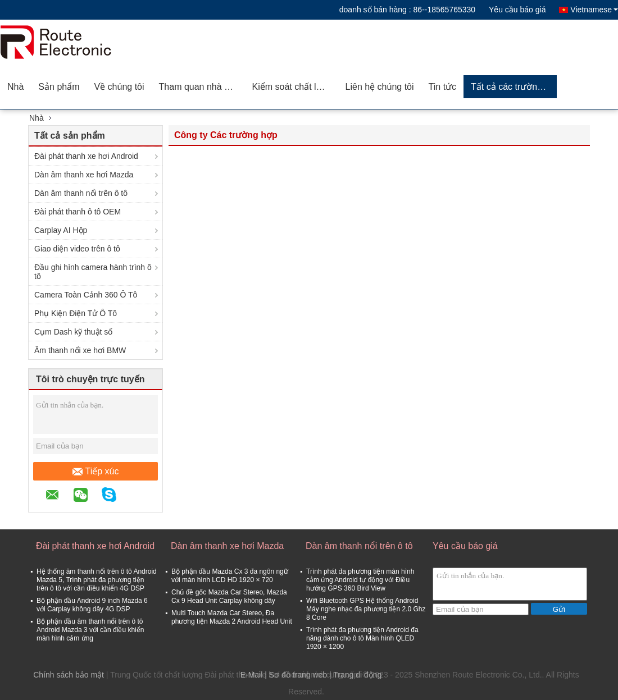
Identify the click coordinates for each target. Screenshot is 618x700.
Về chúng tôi (119, 86)
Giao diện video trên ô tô (77, 248)
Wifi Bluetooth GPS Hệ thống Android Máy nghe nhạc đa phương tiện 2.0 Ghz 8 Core (365, 609)
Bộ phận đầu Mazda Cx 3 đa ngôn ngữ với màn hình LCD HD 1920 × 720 (229, 576)
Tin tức (443, 86)
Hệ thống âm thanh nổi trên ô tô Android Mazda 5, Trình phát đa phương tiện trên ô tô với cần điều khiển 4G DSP (97, 580)
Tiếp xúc (95, 471)
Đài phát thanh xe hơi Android (86, 156)
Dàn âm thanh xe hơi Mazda (83, 174)
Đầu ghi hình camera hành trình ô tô (93, 272)
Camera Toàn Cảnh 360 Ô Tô (85, 294)
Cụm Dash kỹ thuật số (73, 331)
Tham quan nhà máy (200, 86)
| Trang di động (355, 674)
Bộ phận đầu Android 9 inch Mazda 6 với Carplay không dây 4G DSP (92, 605)
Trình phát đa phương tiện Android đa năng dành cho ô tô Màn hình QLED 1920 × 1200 (362, 638)
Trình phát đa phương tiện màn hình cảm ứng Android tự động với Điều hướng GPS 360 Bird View (360, 580)
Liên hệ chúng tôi (380, 86)
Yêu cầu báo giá (517, 9)
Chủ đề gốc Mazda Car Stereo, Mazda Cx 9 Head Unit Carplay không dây (229, 596)
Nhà (15, 86)
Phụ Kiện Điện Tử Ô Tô (75, 313)
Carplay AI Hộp (60, 230)
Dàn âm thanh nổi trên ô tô (81, 193)
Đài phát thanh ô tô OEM (77, 211)
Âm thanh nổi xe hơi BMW (80, 350)
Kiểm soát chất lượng (295, 86)
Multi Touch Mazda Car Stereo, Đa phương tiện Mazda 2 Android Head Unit (231, 617)
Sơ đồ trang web (298, 674)
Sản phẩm (58, 86)
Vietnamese (594, 9)
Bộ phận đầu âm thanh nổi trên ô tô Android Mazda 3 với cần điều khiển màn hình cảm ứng (90, 629)
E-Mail (251, 674)
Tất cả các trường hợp (514, 86)
